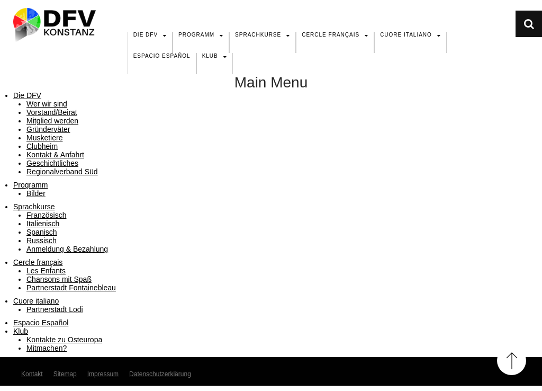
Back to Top (511, 360)
